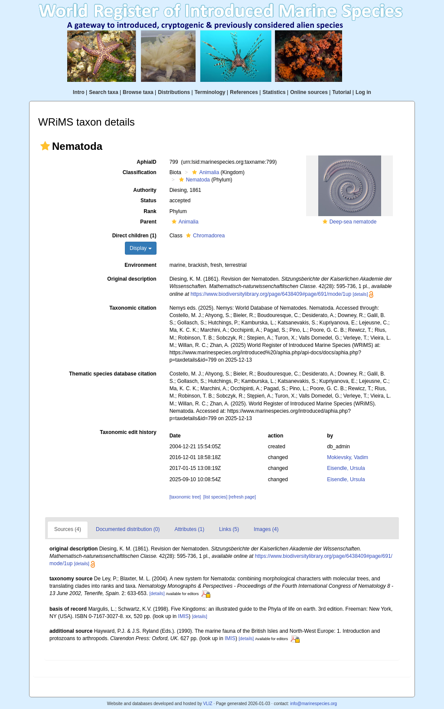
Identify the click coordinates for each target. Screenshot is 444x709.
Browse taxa (138, 92)
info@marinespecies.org (313, 703)
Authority (144, 190)
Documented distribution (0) (128, 529)
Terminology (210, 92)
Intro (79, 92)
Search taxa (103, 92)
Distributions (174, 92)
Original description (131, 279)
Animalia (204, 172)
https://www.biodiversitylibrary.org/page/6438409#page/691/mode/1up (270, 294)
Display (141, 248)
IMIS (183, 616)
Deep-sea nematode (353, 222)
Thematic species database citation (112, 374)
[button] (45, 146)
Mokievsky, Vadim (347, 457)
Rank (150, 211)
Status (148, 200)
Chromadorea (204, 236)
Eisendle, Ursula (346, 468)
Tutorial (341, 92)
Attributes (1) (189, 529)
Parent (148, 222)
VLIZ (207, 703)
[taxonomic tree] (185, 497)
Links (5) (229, 529)
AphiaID (146, 162)
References (244, 92)
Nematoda (193, 180)
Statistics (273, 92)
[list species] (215, 497)
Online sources (309, 92)
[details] (360, 294)
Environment (140, 265)
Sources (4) (67, 529)
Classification (140, 172)
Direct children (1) (134, 236)
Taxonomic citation (132, 308)
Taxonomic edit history (128, 432)
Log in (363, 92)
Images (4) (266, 529)
